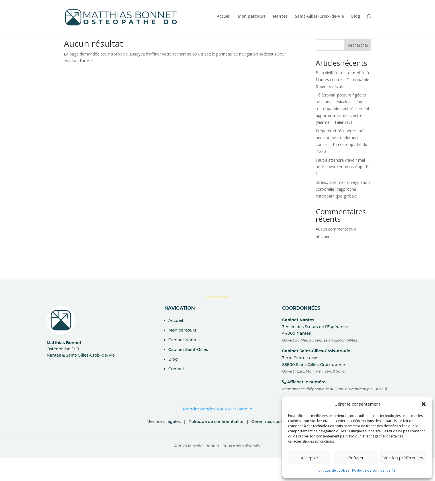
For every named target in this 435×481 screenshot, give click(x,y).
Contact (176, 368)
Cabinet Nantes (184, 339)
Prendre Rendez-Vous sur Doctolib (217, 409)
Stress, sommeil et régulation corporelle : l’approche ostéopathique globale (343, 189)
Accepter (309, 458)
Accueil (223, 16)
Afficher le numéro (306, 382)
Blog (355, 16)
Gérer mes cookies (270, 421)
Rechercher (358, 45)
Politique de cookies (332, 470)
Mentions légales (163, 421)
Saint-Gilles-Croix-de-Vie (319, 16)
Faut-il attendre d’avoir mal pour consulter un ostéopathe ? (343, 166)
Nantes (280, 16)
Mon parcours (252, 16)
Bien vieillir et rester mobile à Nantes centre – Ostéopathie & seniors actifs (342, 79)
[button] (423, 404)
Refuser (356, 458)
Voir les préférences (403, 458)
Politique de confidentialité (373, 470)
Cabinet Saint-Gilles (188, 349)
